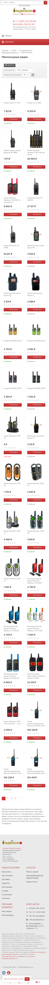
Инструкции (7, 887)
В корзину (12, 119)
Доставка (6, 879)
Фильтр (9, 65)
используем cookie (15, 979)
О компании (7, 894)
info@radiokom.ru (29, 14)
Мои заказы (7, 911)
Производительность (10, 52)
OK (27, 979)
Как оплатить (7, 875)
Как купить (6, 872)
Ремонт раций (32, 872)
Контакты (6, 898)
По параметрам (25, 50)
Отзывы (5, 891)
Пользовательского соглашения (13, 956)
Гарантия (6, 883)
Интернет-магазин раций (11, 848)
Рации (13, 50)
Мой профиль (8, 915)
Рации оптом (31, 882)
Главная (5, 50)
